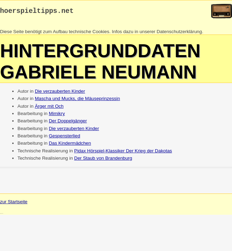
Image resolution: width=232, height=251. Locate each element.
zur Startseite (14, 203)
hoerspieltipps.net (37, 12)
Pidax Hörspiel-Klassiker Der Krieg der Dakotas (123, 152)
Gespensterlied (64, 137)
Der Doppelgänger (68, 122)
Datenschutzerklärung (179, 33)
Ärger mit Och (49, 108)
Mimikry (57, 115)
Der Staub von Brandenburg (103, 159)
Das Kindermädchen (70, 144)
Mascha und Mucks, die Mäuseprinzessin (77, 100)
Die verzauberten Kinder (60, 93)
